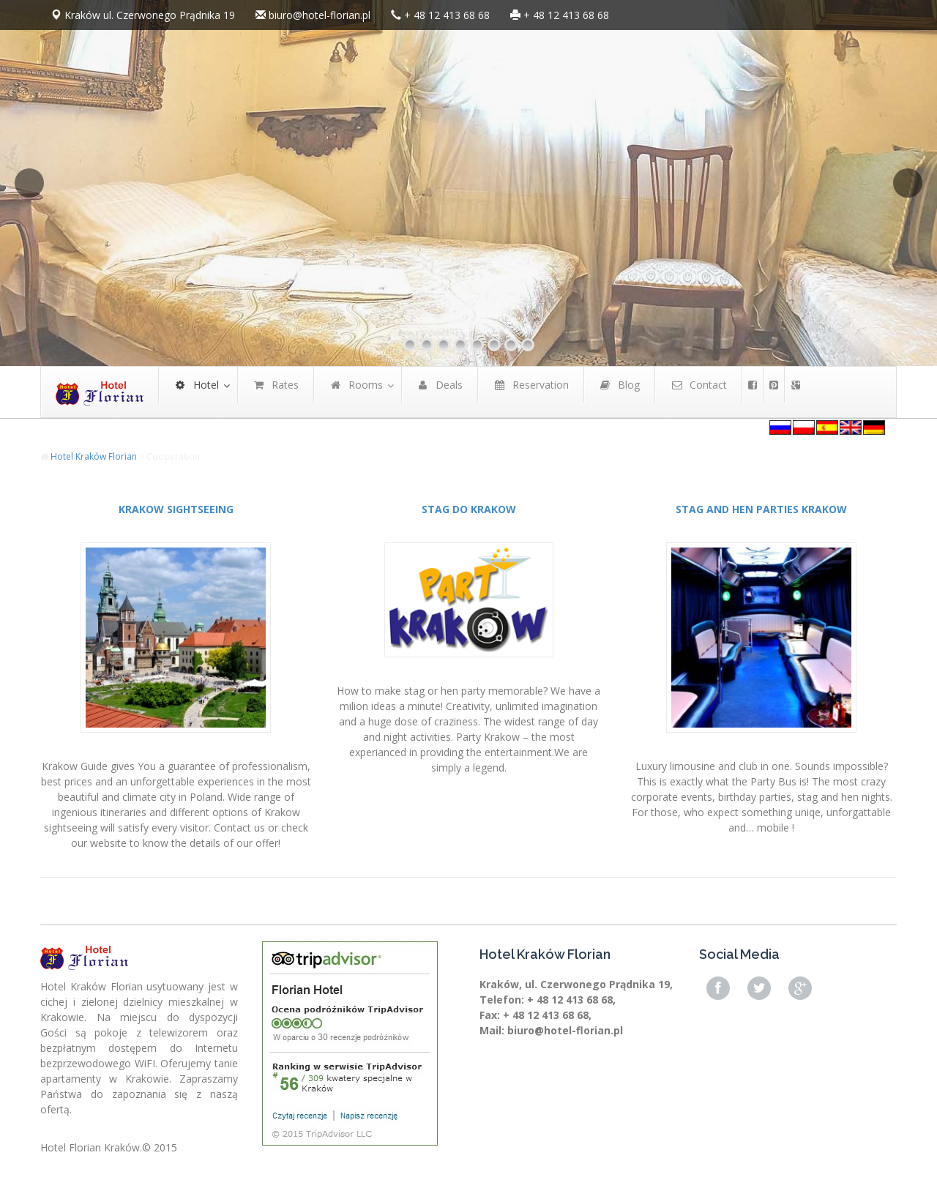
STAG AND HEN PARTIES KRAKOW (761, 509)
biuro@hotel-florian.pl (319, 15)
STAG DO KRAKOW (469, 509)
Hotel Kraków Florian (94, 456)
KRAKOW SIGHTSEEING (176, 509)
